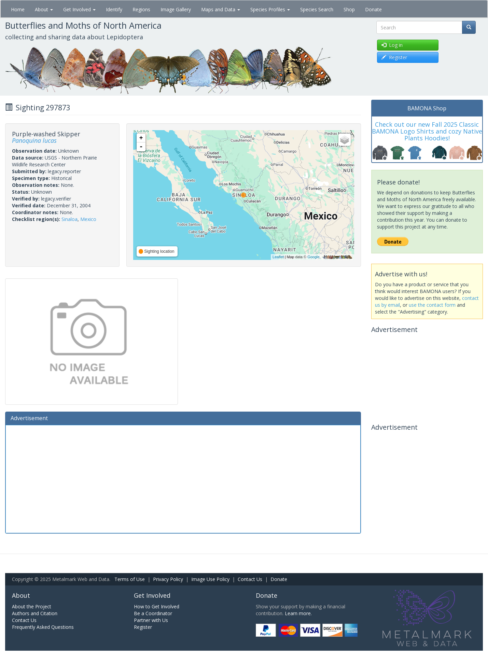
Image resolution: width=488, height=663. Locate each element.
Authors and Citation (34, 613)
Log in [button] (392, 45)
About (44, 9)
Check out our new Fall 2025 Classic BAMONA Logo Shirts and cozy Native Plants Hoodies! (427, 131)
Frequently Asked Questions (43, 627)
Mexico (88, 219)
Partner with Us (151, 620)
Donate (373, 9)
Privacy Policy (168, 579)
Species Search (316, 9)
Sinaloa (69, 219)
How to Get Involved (156, 606)
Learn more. (298, 613)
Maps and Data (220, 9)
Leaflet (278, 257)
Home (18, 9)
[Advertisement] (183, 478)
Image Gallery (176, 9)
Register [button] (394, 57)
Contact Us (250, 579)
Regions (141, 9)
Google (313, 257)
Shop (349, 9)
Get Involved (79, 9)
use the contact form (432, 305)
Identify (114, 9)
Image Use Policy (210, 579)
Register (143, 627)
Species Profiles (270, 9)
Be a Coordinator (153, 613)
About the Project (31, 606)
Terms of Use (129, 579)
